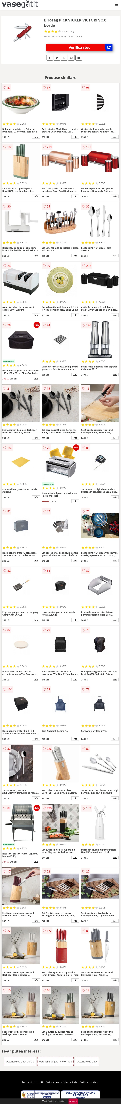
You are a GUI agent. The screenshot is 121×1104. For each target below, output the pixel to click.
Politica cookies (89, 1082)
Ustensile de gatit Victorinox (55, 1061)
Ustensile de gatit (87, 1061)
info (36, 136)
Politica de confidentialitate (62, 1082)
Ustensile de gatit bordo (20, 1061)
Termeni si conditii (32, 1082)
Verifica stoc (91, 47)
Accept (73, 1101)
